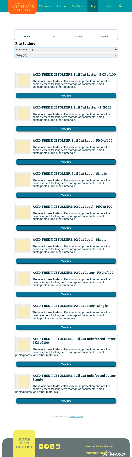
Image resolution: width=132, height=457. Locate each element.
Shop (93, 6)
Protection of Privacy (96, 452)
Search (114, 6)
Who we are (46, 6)
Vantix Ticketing (76, 417)
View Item (66, 96)
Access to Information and (99, 446)
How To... (62, 6)
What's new (78, 6)
